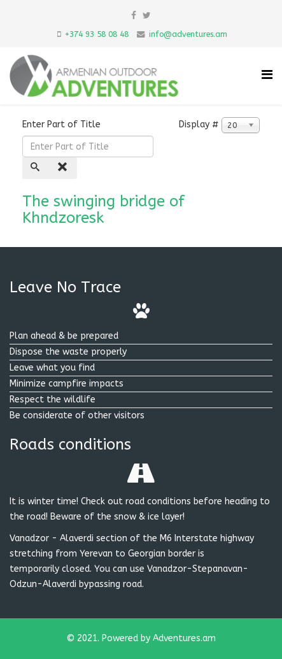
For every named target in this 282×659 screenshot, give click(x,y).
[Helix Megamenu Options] (267, 75)
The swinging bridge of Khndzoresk (103, 209)
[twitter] (147, 15)
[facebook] (133, 15)
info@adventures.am (188, 34)
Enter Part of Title (62, 124)
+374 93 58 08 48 (97, 34)
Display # (199, 124)
